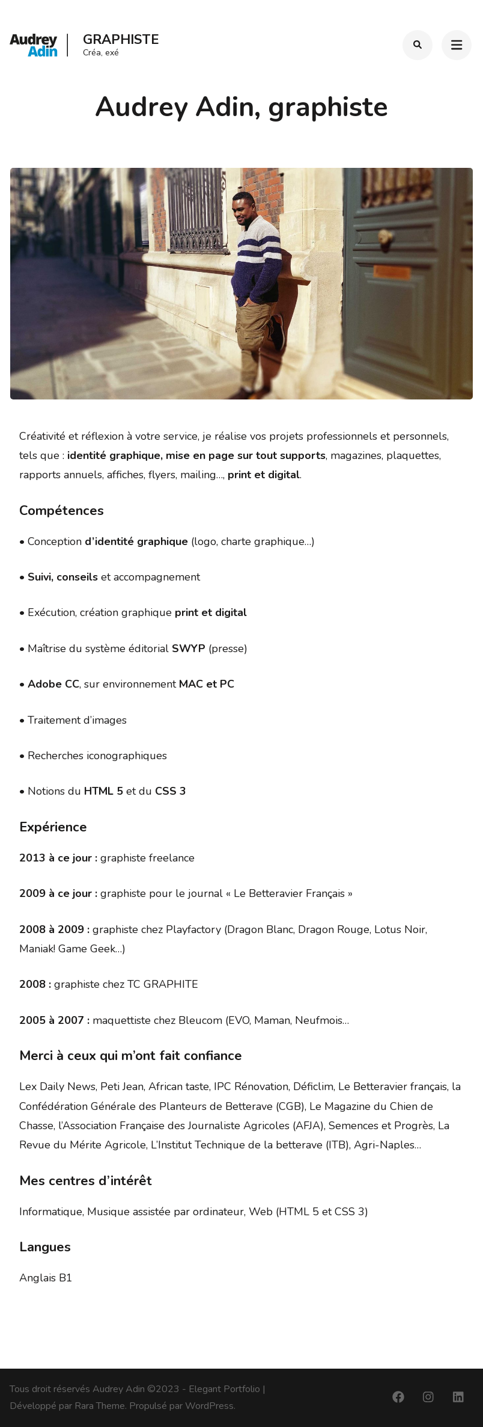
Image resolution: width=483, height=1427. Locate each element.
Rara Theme (99, 1406)
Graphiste (121, 40)
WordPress (209, 1406)
